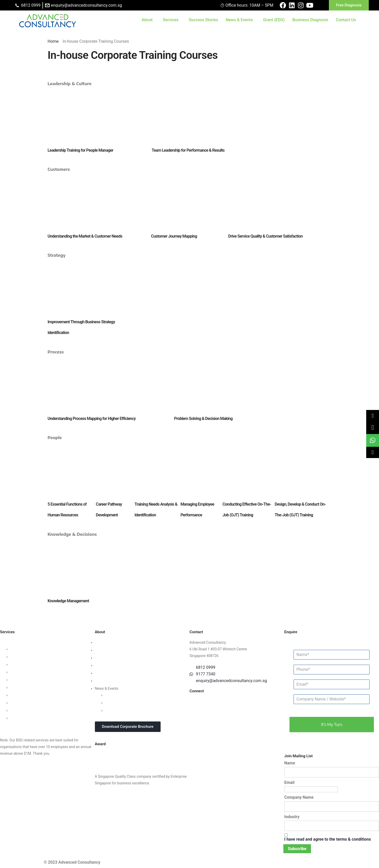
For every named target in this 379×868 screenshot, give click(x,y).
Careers (101, 681)
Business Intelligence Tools (31, 710)
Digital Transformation (28, 695)
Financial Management (28, 687)
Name (289, 763)
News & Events (239, 19)
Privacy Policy (106, 673)
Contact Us (346, 19)
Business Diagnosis (310, 19)
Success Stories (203, 19)
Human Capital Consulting (31, 672)
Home (54, 41)
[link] (372, 427)
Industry (291, 816)
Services (171, 19)
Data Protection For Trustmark (34, 718)
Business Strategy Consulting (23, 642)
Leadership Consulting (28, 649)
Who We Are (104, 642)
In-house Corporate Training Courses (134, 710)
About (147, 19)
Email (289, 782)
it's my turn (331, 724)
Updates (111, 695)
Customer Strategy (25, 664)
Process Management (27, 680)
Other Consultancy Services (22, 726)
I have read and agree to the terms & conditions (327, 839)
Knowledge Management (30, 703)
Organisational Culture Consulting (37, 657)
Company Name (299, 797)
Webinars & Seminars (122, 703)
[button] (372, 415)
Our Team (102, 650)
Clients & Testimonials (112, 658)
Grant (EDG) (274, 19)
